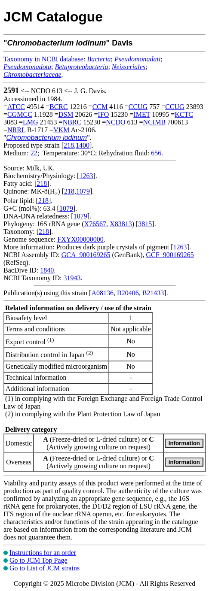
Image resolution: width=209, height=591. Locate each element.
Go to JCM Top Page (38, 560)
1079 (83, 191)
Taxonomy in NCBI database (43, 59)
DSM (66, 114)
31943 (71, 278)
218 (69, 145)
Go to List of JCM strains (44, 568)
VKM (61, 129)
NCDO (115, 122)
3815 (145, 223)
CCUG (138, 106)
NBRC (72, 122)
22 (34, 153)
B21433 (153, 293)
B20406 (128, 293)
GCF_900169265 (170, 254)
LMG (30, 122)
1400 (82, 145)
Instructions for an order (42, 552)
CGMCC (19, 114)
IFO (103, 114)
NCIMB (154, 122)
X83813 (121, 223)
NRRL (16, 129)
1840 (47, 270)
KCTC (184, 114)
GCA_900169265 (86, 254)
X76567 (95, 223)
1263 (86, 175)
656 (156, 153)
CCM (100, 106)
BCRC (58, 106)
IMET (141, 114)
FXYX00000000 (80, 239)
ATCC (16, 106)
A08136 (102, 293)
